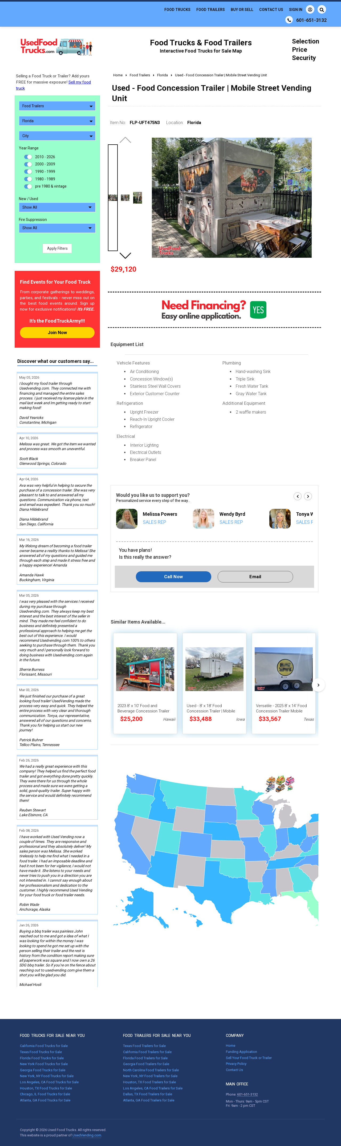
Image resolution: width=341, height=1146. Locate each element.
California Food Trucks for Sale (44, 1046)
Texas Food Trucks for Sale (41, 1052)
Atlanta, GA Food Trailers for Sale (148, 1100)
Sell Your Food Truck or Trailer (249, 1058)
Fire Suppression (33, 219)
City (57, 136)
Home (230, 1046)
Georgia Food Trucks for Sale (42, 1070)
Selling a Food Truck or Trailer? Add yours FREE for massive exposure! (53, 82)
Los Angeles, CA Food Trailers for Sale (152, 1088)
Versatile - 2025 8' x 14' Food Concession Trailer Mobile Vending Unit (281, 711)
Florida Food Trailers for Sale (145, 1058)
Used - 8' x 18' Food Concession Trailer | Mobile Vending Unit (211, 711)
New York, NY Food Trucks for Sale (47, 1076)
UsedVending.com (86, 1135)
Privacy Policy (236, 1064)
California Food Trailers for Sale (147, 1052)
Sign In (301, 9)
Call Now (173, 576)
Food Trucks (177, 9)
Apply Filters (57, 248)
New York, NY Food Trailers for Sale (150, 1076)
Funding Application (241, 1052)
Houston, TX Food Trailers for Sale (149, 1082)
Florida (57, 121)
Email (255, 576)
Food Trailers (210, 9)
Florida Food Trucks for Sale (42, 1058)
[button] (125, 255)
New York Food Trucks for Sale (44, 1064)
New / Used (28, 199)
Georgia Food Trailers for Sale (146, 1064)
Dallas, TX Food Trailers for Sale (147, 1094)
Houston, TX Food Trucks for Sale (46, 1088)
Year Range (29, 148)
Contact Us (271, 9)
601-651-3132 (247, 1094)
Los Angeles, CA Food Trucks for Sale (49, 1082)
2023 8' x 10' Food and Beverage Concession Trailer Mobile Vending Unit (143, 711)
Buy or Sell (242, 9)
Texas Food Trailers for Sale (144, 1046)
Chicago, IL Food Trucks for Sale (45, 1094)
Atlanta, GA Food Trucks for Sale (45, 1100)
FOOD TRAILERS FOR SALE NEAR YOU (157, 1035)
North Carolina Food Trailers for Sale (151, 1070)
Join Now (57, 332)
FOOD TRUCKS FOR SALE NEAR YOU (52, 1035)
